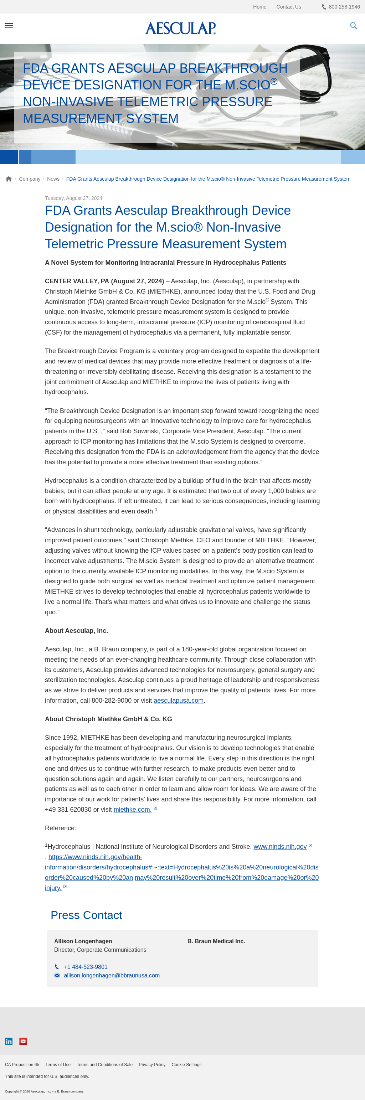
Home (259, 7)
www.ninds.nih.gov (280, 846)
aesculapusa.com (179, 700)
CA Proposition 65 (22, 1064)
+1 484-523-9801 (85, 967)
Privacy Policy (152, 1064)
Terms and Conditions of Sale (105, 1064)
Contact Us (289, 7)
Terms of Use (58, 1064)
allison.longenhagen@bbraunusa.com (112, 975)
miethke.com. (133, 809)
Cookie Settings (187, 1064)
